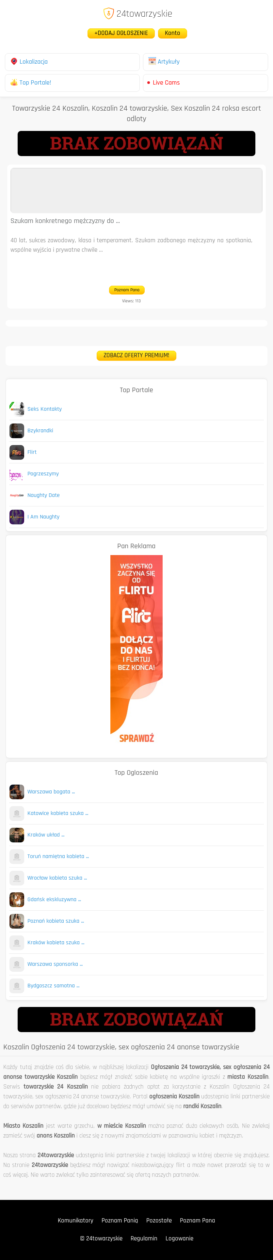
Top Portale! (30, 83)
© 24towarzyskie (101, 1239)
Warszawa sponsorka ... (55, 964)
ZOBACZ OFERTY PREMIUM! (136, 356)
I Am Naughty (43, 517)
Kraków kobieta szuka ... (55, 943)
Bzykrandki (40, 431)
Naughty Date (43, 495)
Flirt (32, 452)
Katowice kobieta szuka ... (57, 813)
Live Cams (166, 83)
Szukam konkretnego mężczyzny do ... (65, 221)
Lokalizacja (29, 62)
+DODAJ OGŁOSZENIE (121, 33)
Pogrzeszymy (43, 474)
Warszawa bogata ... (51, 792)
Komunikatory (75, 1221)
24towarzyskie (137, 14)
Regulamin (144, 1239)
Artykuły (164, 62)
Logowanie (179, 1239)
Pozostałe (159, 1221)
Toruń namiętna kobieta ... (58, 856)
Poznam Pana (126, 290)
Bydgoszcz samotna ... (53, 986)
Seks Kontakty (44, 409)
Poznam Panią (120, 1221)
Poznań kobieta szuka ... (55, 921)
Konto (172, 33)
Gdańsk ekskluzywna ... (54, 900)
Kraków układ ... (45, 835)
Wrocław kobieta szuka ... (57, 878)
